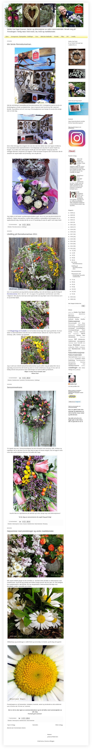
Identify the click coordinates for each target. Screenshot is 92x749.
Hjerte (83, 333)
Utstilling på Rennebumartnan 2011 (22, 234)
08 (72, 260)
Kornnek (80, 343)
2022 (71, 222)
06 (72, 282)
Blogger (52, 741)
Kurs (37, 36)
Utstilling (83, 365)
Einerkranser (71, 325)
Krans (20, 524)
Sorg (84, 364)
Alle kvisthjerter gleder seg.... (80, 193)
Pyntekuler (22, 380)
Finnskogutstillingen (73, 330)
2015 (71, 239)
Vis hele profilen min (73, 386)
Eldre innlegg (59, 725)
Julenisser (70, 343)
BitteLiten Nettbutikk (46, 36)
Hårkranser (82, 337)
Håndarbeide (71, 337)
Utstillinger (24, 227)
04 (72, 286)
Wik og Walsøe (76, 369)
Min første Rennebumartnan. (19, 44)
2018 (71, 232)
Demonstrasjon (72, 323)
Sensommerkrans (14, 387)
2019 (71, 229)
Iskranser (70, 339)
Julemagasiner (81, 341)
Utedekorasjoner (73, 365)
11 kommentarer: (13, 377)
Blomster (71, 316)
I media (73, 36)
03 (72, 289)
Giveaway (82, 331)
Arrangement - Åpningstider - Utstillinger (22, 36)
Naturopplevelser (73, 357)
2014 (71, 241)
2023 (71, 220)
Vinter (83, 368)
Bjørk (83, 312)
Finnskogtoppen (80, 328)
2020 (71, 227)
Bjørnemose (82, 314)
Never (79, 357)
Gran (69, 333)
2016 (71, 236)
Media (83, 349)
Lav (69, 349)
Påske (83, 358)
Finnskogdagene (80, 326)
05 (72, 284)
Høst (83, 335)
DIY (68, 36)
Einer (83, 323)
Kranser (25, 524)
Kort (84, 343)
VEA (80, 368)
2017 (71, 234)
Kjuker (75, 343)
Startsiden (35, 725)
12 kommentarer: (13, 224)
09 (72, 257)
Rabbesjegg (71, 360)
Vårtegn (70, 369)
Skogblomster (72, 364)
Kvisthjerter (82, 347)
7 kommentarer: (13, 718)
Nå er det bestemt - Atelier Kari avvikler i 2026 (81, 161)
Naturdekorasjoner (76, 353)
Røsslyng (45, 524)
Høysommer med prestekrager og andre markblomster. (30, 531)
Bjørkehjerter (71, 314)
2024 (71, 217)
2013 (71, 243)
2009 (71, 299)
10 (72, 255)
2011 (71, 248)
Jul (75, 339)
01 (72, 294)
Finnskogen (71, 328)
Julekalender (81, 339)
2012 (71, 246)
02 (72, 291)
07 (72, 279)
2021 (71, 224)
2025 (71, 215)
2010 (71, 297)
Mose (69, 350)
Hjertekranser (71, 335)
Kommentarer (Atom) (19, 728)
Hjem (7, 36)
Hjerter (78, 335)
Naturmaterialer (38, 524)
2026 (71, 213)
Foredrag (76, 331)
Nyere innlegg (11, 725)
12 (72, 250)
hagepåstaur (76, 333)
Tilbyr (62, 36)
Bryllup (77, 319)
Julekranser (72, 341)
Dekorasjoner (15, 524)
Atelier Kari (70, 312)
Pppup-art (72, 358)
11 (72, 253)
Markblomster (15, 380)
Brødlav (83, 319)
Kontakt (56, 36)
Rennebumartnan (16, 227)
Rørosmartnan (71, 362)
